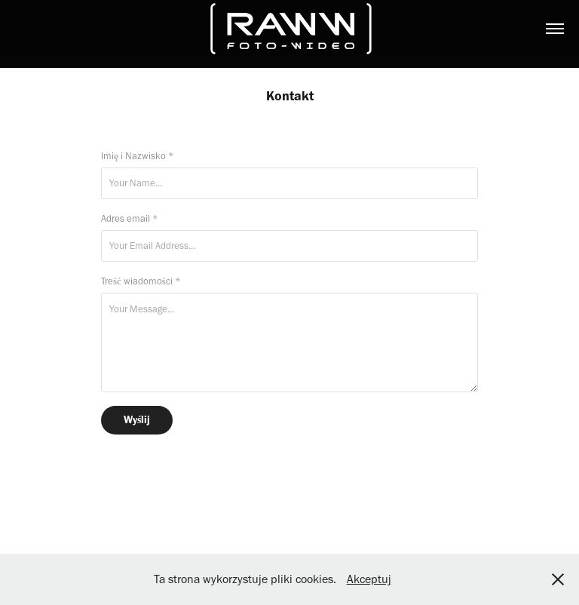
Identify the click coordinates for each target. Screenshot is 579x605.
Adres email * (129, 218)
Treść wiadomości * (141, 281)
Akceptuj (369, 579)
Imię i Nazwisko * (137, 155)
